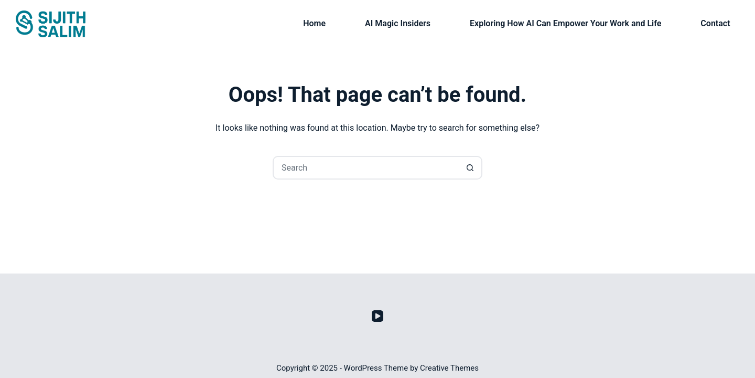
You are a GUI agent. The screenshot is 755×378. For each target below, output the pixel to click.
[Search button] (470, 168)
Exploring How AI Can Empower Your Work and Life (565, 23)
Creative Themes (449, 368)
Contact (715, 23)
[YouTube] (377, 316)
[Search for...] (366, 168)
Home (314, 23)
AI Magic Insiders (397, 23)
